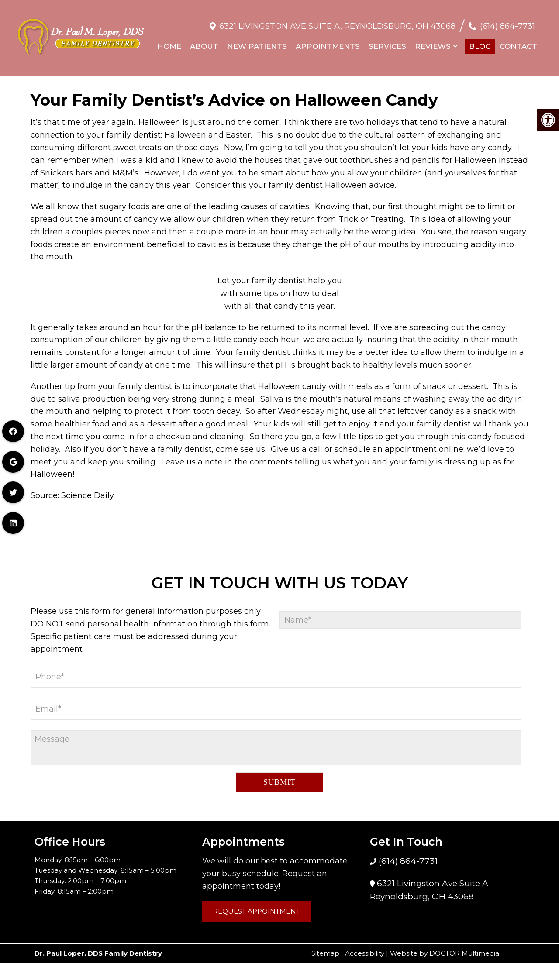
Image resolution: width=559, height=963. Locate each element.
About (204, 42)
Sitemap (325, 953)
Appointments (328, 42)
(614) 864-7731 (507, 22)
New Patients (257, 42)
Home (169, 42)
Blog (480, 42)
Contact (518, 42)
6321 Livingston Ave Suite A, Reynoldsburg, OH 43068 (337, 22)
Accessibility (364, 953)
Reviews (433, 42)
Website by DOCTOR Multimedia (444, 953)
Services (387, 42)
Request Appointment (256, 911)
